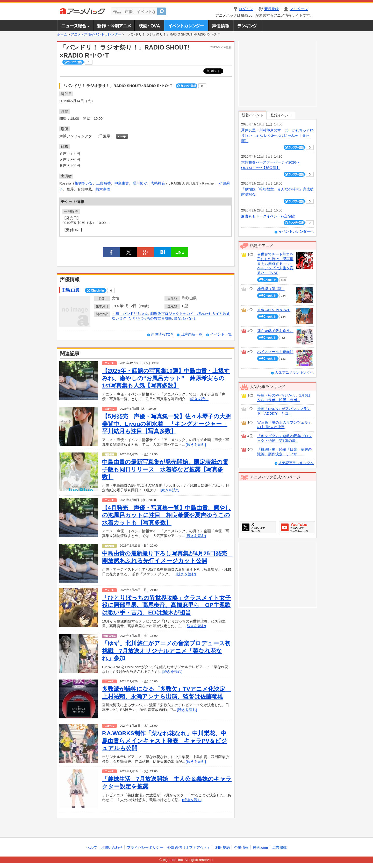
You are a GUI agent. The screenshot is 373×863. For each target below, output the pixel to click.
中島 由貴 (70, 290)
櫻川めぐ (140, 183)
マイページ (299, 9)
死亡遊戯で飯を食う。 (275, 331)
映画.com (260, 848)
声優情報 (220, 25)
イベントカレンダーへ (296, 232)
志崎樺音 (158, 183)
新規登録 (271, 9)
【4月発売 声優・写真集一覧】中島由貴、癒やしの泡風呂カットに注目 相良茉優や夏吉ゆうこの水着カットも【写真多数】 (166, 515)
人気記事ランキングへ (296, 463)
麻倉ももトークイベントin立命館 (268, 216)
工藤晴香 (103, 183)
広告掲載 (279, 848)
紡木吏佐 (103, 189)
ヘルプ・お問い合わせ (104, 848)
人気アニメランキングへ (294, 372)
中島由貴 (121, 183)
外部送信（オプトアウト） (189, 848)
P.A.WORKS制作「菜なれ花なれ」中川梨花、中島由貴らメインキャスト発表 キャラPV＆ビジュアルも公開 (164, 740)
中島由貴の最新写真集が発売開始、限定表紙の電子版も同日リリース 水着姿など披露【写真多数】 (165, 469)
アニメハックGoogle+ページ (297, 527)
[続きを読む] (199, 399)
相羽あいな (84, 183)
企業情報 (241, 848)
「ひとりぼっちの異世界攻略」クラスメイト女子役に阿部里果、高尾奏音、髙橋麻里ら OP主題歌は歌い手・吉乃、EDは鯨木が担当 (166, 605)
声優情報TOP (162, 334)
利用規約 (222, 848)
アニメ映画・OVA (149, 25)
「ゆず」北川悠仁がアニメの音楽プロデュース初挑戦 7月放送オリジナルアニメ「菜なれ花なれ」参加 (166, 650)
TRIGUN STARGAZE (273, 310)
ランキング (247, 25)
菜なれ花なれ (185, 318)
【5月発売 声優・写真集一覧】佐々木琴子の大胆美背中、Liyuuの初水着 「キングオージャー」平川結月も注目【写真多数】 (166, 423)
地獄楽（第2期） (271, 289)
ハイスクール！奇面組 (275, 352)
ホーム (62, 34)
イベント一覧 (221, 334)
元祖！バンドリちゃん (130, 314)
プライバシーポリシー (145, 848)
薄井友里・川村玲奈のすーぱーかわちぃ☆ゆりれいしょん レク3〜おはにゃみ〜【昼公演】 (277, 135)
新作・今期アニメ (113, 25)
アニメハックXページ (258, 527)
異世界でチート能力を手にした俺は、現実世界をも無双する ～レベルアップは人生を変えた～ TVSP (275, 263)
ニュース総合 (75, 25)
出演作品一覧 (191, 334)
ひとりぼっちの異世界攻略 (150, 318)
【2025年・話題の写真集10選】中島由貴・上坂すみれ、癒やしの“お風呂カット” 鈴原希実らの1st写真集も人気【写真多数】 (166, 378)
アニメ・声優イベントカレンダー (186, 25)
